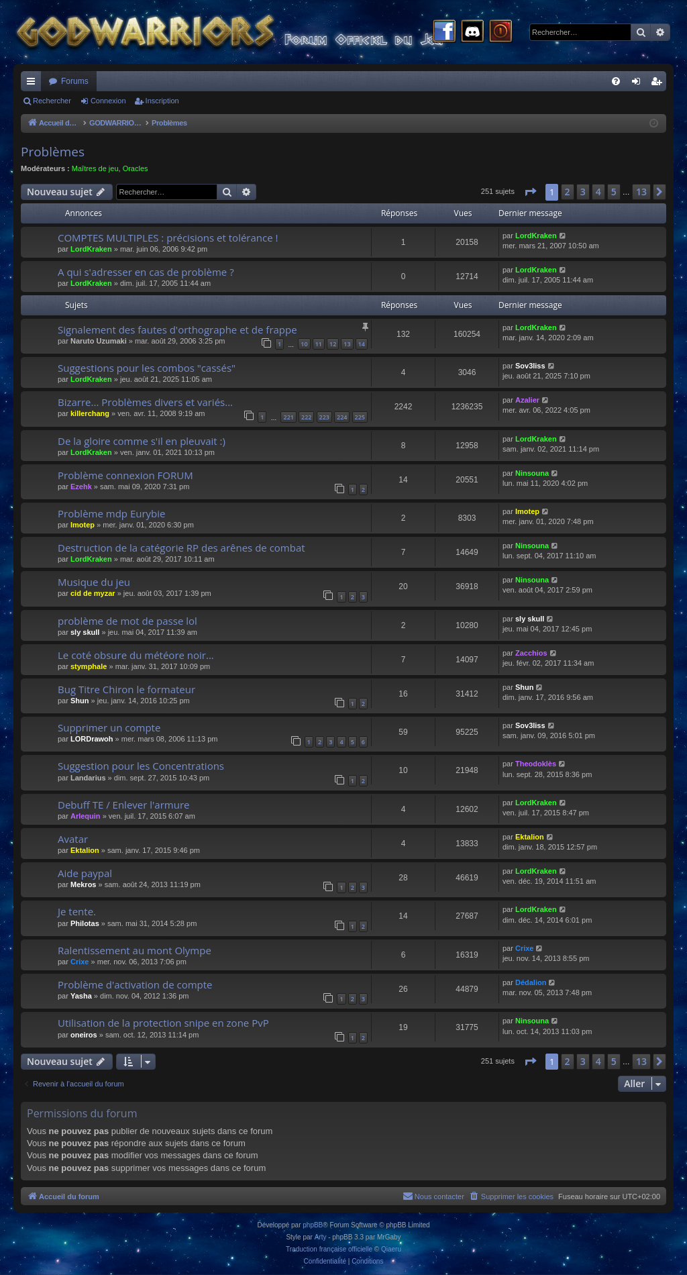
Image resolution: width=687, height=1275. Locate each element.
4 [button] (598, 191)
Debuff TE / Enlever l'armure (123, 804)
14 (361, 344)
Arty (321, 1237)
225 (360, 417)
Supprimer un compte (109, 727)
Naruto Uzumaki (98, 341)
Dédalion (530, 982)
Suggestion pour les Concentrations (141, 765)
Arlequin (85, 816)
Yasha (81, 996)
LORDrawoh (91, 739)
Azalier (527, 400)
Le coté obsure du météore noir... (136, 655)
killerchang (89, 413)
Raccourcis (33, 83)
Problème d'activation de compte (135, 984)
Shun (79, 701)
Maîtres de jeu (95, 168)
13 (347, 344)
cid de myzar (92, 593)
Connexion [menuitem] (639, 83)
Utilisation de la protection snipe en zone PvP (163, 1022)
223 (324, 417)
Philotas (84, 923)
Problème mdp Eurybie (111, 513)
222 (306, 417)
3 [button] (583, 191)
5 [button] (614, 191)
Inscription (162, 101)
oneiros (83, 1035)
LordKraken (91, 249)
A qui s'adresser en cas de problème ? (146, 271)
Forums (75, 81)
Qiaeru (391, 1249)
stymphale (88, 666)
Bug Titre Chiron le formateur (126, 689)
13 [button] (641, 191)
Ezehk (81, 486)
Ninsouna (532, 473)
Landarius (88, 778)
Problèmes (53, 151)
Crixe (79, 962)
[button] (530, 192)
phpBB (313, 1225)
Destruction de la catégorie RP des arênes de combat (181, 547)
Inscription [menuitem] (659, 83)
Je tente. (77, 911)
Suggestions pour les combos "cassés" (146, 367)
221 (288, 417)
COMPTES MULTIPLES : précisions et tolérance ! (168, 237)
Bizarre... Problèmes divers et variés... (145, 402)
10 (304, 344)
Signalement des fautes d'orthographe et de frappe (177, 329)
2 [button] (567, 191)
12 (332, 344)
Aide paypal (85, 873)
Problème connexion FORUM (125, 475)
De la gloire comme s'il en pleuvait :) (141, 441)
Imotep (82, 525)
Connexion (108, 101)
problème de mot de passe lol (127, 620)
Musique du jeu (94, 582)
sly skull (84, 632)
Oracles (135, 168)
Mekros (83, 884)
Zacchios (531, 653)
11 (318, 344)
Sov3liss (530, 366)
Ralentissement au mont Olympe (134, 950)
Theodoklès (535, 764)
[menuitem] (616, 81)
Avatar (73, 839)
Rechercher (52, 101)
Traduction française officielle (329, 1249)
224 (342, 417)
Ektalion (84, 850)
